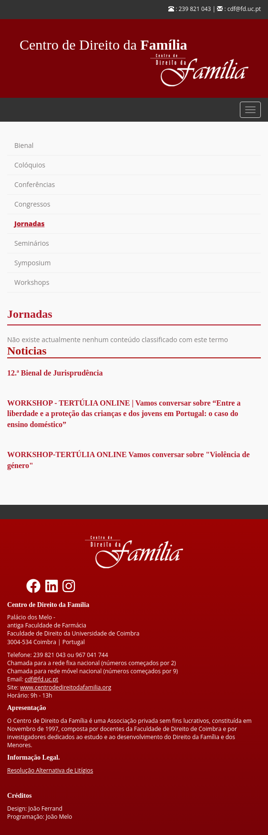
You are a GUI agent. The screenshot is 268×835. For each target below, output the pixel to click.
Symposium (32, 262)
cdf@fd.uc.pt (41, 679)
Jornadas (29, 223)
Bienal (23, 145)
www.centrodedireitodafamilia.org (65, 687)
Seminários (31, 243)
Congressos (32, 204)
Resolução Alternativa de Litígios (50, 770)
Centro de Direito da (103, 42)
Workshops (31, 282)
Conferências (34, 184)
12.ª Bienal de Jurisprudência (55, 373)
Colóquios (29, 164)
